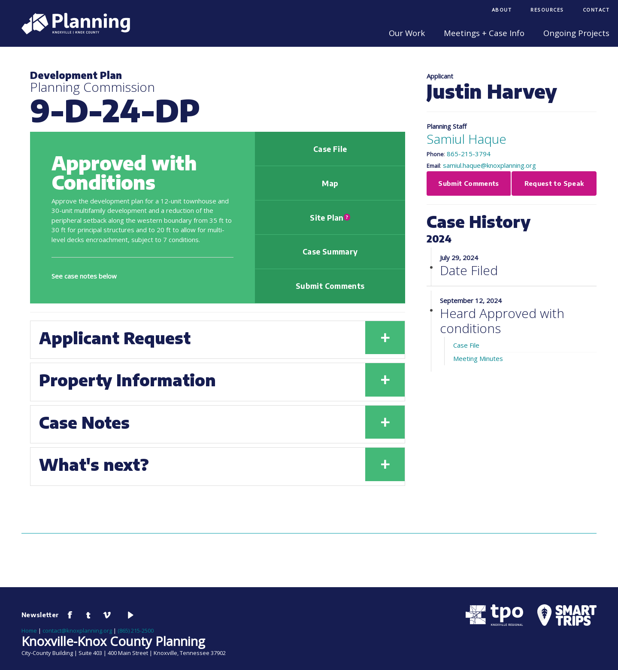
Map (330, 183)
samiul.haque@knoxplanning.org (489, 165)
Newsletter (40, 614)
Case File (330, 149)
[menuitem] (502, 10)
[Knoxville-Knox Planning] (71, 31)
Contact (596, 9)
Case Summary (330, 251)
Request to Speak (554, 183)
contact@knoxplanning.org (77, 630)
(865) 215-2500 (136, 630)
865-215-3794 (469, 153)
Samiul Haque (466, 139)
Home (29, 630)
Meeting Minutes (478, 358)
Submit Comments (330, 286)
